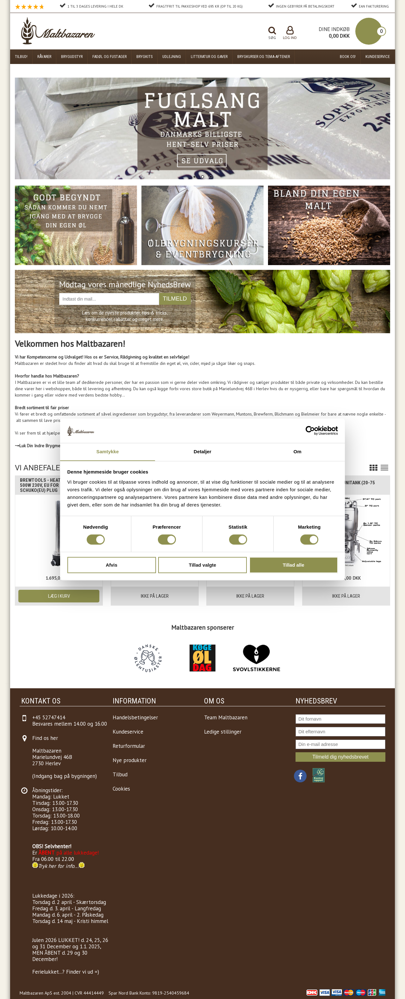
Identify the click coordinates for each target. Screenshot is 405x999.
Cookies (121, 788)
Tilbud (120, 774)
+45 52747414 (48, 717)
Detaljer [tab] (202, 451)
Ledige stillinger (222, 731)
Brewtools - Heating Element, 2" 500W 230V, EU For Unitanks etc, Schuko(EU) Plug (57, 485)
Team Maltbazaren (225, 717)
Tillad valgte (202, 565)
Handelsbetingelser (135, 717)
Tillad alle (293, 565)
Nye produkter (129, 760)
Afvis (111, 565)
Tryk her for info (56, 865)
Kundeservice (377, 56)
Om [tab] (297, 451)
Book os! (348, 56)
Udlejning (171, 56)
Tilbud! (21, 56)
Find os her (45, 738)
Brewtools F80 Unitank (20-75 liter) (341, 485)
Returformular (129, 745)
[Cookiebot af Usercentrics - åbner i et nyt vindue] (310, 430)
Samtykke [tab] (108, 451)
